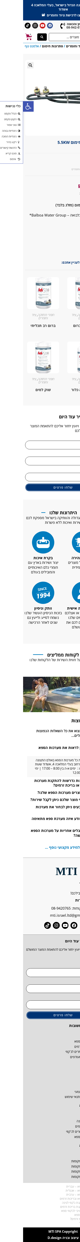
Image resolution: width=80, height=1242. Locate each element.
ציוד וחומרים (52, 46)
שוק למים (20, 389)
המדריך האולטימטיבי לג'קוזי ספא (58, 1211)
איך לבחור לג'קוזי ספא (64, 1215)
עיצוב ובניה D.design (40, 1238)
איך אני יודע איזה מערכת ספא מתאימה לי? (42, 821)
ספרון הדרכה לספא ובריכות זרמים (57, 1198)
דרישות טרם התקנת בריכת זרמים (57, 1207)
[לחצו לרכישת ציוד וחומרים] (20, 14)
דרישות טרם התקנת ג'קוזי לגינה (58, 1203)
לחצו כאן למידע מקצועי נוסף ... (47, 847)
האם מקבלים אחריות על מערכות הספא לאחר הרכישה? (41, 833)
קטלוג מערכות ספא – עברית (60, 1186)
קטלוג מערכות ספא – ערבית (60, 1194)
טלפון (73, 453)
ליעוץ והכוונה (53, 24)
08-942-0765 (52, 27)
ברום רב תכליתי (19, 325)
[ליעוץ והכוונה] (40, 26)
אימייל (73, 469)
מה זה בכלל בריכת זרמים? (62, 1219)
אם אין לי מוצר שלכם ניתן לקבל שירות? (38, 799)
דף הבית (70, 46)
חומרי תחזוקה (62, 315)
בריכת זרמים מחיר (67, 1223)
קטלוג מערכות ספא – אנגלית (60, 1190)
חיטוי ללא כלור (60, 389)
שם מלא (71, 437)
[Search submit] (19, 37)
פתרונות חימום (29, 46)
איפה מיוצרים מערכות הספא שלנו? (42, 792)
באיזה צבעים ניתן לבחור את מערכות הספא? (44, 809)
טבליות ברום (60, 325)
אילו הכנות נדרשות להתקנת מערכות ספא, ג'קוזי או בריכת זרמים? (43, 783)
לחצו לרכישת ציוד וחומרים (42, 15)
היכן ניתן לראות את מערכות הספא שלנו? (45, 750)
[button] (5, 106)
